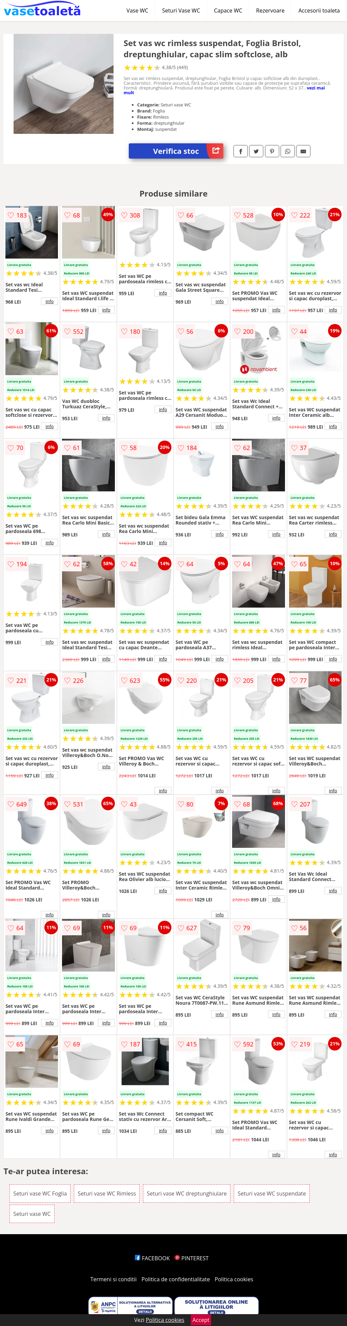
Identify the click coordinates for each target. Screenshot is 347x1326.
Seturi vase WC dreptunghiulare (187, 1193)
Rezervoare (270, 10)
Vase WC (137, 10)
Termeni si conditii (113, 1279)
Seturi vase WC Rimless (107, 1193)
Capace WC (228, 10)
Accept (200, 1320)
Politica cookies (234, 1279)
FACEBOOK (152, 1258)
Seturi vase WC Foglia (40, 1193)
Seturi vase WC (32, 1214)
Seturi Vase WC (181, 10)
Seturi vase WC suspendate (272, 1193)
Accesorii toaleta (319, 10)
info (49, 301)
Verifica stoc (188, 151)
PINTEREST (191, 1258)
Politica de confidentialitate (176, 1279)
